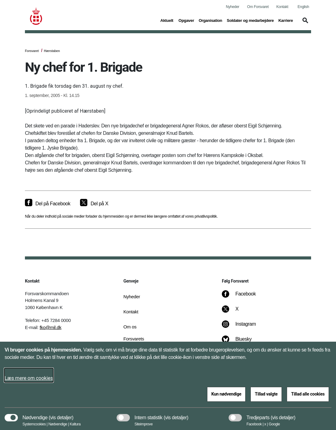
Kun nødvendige (226, 394)
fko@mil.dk (51, 327)
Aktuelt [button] (167, 20)
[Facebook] (243, 297)
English (303, 7)
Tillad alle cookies (308, 394)
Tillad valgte (266, 394)
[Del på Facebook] (47, 204)
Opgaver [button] (186, 20)
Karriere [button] (285, 20)
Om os (129, 326)
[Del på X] (94, 204)
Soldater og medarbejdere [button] (250, 20)
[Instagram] (243, 327)
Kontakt (282, 7)
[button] (304, 23)
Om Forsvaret (258, 7)
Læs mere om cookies (29, 378)
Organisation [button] (210, 20)
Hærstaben (52, 51)
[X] (237, 312)
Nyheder (232, 7)
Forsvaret (32, 51)
